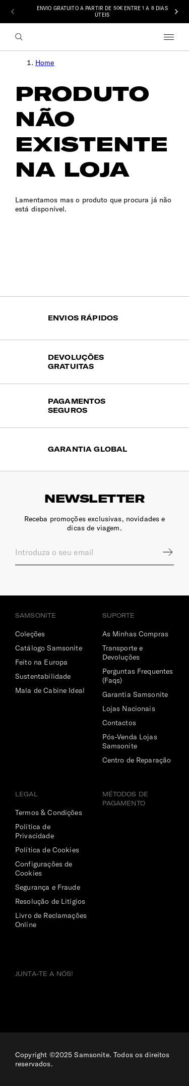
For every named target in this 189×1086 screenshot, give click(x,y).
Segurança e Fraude (47, 887)
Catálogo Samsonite (48, 648)
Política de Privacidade (34, 831)
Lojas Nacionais (128, 708)
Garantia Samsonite (135, 694)
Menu (169, 37)
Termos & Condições (48, 812)
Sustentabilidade (43, 676)
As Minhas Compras (135, 633)
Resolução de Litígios (50, 901)
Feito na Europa (41, 662)
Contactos (119, 722)
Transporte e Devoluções (122, 652)
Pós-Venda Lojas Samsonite (129, 741)
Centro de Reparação (136, 760)
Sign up (161, 552)
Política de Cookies (47, 849)
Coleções (30, 633)
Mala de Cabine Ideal (50, 690)
